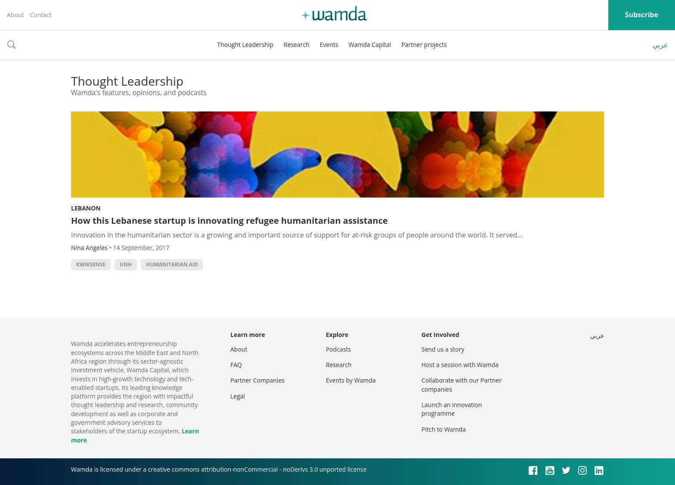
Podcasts (338, 349)
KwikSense (90, 264)
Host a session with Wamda (460, 365)
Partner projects (423, 44)
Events (329, 44)
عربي (660, 44)
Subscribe (641, 14)
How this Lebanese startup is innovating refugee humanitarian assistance (229, 220)
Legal (237, 396)
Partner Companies (257, 380)
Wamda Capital (370, 44)
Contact (40, 15)
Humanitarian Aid (172, 264)
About (15, 15)
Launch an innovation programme (451, 409)
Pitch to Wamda (443, 429)
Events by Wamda (351, 380)
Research (297, 44)
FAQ (236, 365)
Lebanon (86, 208)
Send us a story (442, 349)
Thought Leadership (245, 44)
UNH (126, 264)
